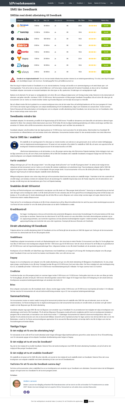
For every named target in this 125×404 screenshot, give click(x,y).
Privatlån (62, 3)
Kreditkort (82, 3)
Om (113, 3)
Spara (90, 3)
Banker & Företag (101, 3)
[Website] (28, 392)
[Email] (24, 392)
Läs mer (91, 401)
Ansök (106, 25)
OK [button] (86, 401)
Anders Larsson (30, 381)
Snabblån (52, 3)
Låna (72, 3)
